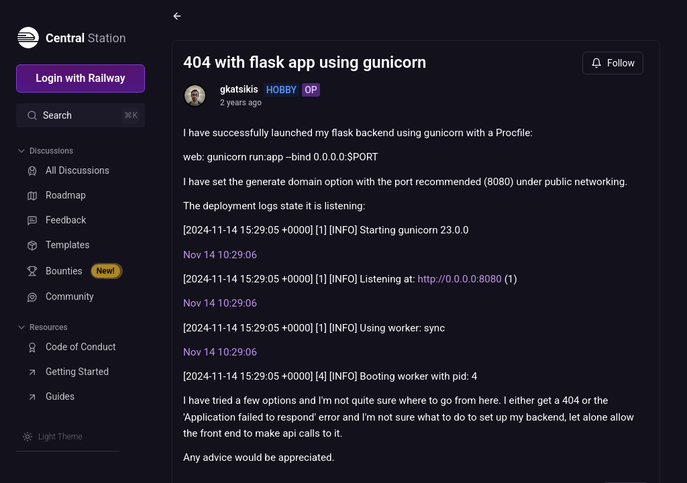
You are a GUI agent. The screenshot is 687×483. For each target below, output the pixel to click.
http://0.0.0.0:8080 (460, 279)
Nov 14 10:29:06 (220, 255)
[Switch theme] (52, 436)
